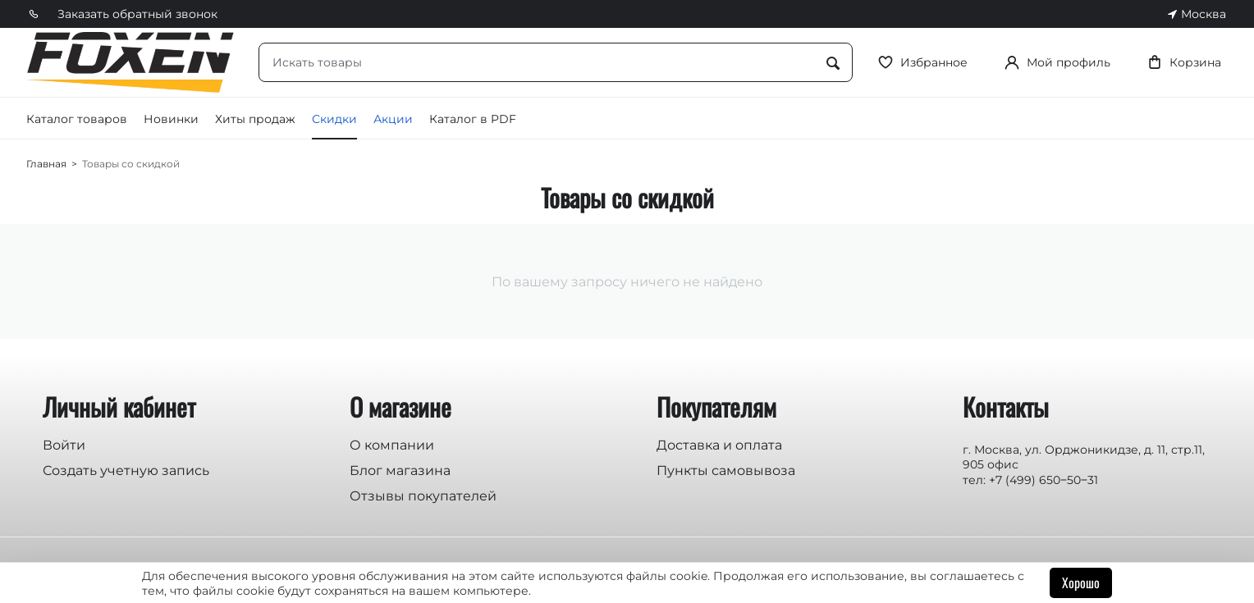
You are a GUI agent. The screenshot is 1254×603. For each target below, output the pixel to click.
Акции (393, 119)
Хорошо (1081, 582)
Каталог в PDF (472, 119)
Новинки (171, 119)
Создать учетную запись (126, 470)
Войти (64, 445)
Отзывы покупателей (423, 496)
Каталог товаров (76, 119)
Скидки (334, 119)
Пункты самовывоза (726, 470)
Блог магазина (400, 470)
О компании (392, 445)
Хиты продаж (255, 119)
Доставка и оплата (719, 445)
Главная (46, 164)
